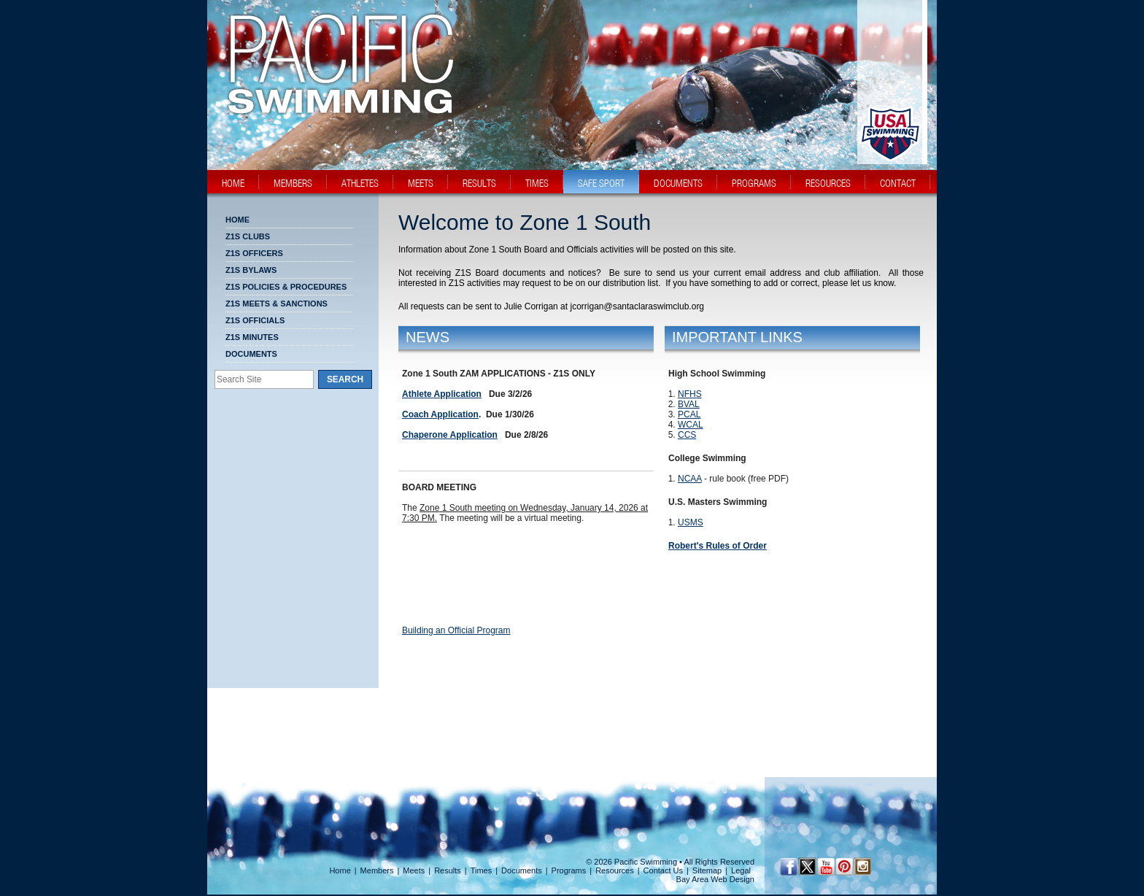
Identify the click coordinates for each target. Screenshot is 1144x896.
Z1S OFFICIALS (255, 320)
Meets (414, 870)
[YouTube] (825, 866)
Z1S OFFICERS (254, 253)
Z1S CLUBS (247, 236)
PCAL (689, 414)
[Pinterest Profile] (844, 866)
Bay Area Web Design (715, 879)
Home (237, 219)
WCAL (690, 425)
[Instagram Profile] (862, 866)
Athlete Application (442, 394)
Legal (741, 870)
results (479, 183)
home (233, 183)
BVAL (689, 404)
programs (754, 183)
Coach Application (440, 414)
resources (828, 183)
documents (678, 183)
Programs (569, 870)
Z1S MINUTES (252, 337)
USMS (690, 522)
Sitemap (707, 870)
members (293, 183)
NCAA (690, 479)
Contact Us (663, 870)
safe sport (601, 183)
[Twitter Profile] (807, 866)
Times (481, 870)
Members (377, 870)
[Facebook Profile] (789, 866)
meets (420, 183)
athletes (360, 183)
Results (447, 870)
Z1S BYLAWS (251, 270)
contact (898, 183)
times (537, 183)
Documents (251, 353)
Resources (614, 870)
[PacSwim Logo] (336, 101)
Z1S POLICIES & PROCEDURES (286, 286)
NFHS (690, 394)
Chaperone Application (450, 435)
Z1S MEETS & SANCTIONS (276, 303)
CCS (687, 435)
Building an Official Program (456, 630)
